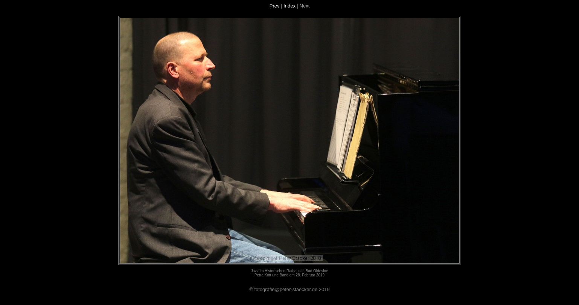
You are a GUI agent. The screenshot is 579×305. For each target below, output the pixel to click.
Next (305, 6)
